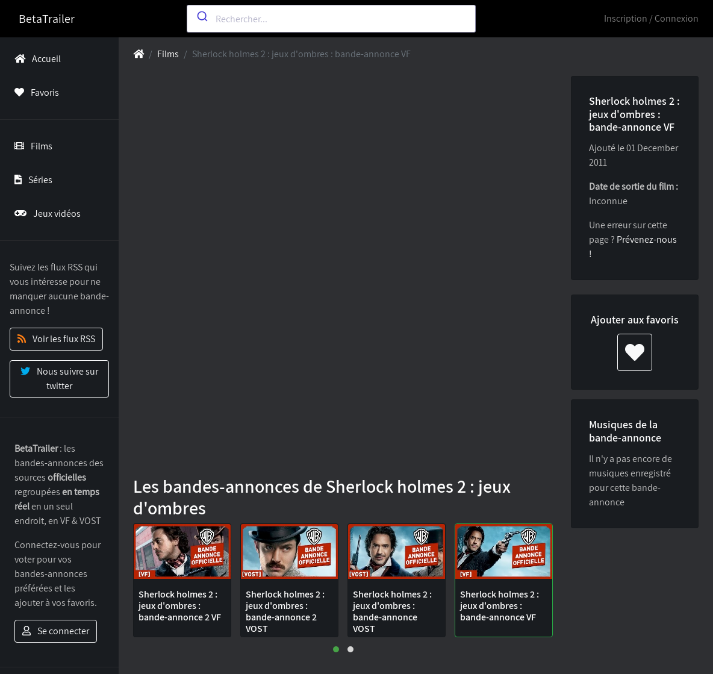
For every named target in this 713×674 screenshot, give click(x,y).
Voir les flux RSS (56, 338)
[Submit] (201, 16)
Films (31, 146)
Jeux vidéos (45, 213)
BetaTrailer (47, 19)
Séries (31, 179)
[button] (336, 649)
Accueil (35, 58)
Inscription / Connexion (651, 18)
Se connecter (55, 631)
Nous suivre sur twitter (59, 378)
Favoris (34, 92)
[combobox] (331, 19)
